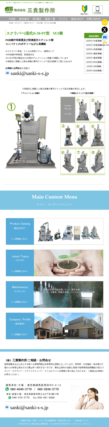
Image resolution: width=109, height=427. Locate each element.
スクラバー (18, 23)
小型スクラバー (29, 23)
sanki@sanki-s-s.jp (29, 73)
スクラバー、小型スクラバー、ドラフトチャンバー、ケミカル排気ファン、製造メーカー (29, 2)
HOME (11, 23)
